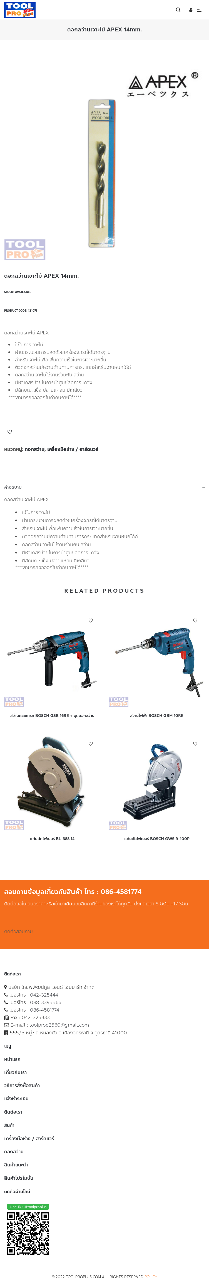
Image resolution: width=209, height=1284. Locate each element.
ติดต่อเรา (13, 1112)
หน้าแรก (12, 1059)
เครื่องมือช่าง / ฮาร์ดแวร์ (72, 449)
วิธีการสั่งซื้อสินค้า (22, 1085)
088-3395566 (45, 1002)
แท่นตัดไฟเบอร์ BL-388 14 (52, 839)
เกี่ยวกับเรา (15, 1072)
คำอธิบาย (13, 487)
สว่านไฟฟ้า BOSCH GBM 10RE (156, 716)
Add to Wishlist (9, 432)
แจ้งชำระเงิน (16, 1098)
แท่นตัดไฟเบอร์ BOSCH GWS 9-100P (157, 839)
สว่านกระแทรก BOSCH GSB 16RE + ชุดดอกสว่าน (52, 716)
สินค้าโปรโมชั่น (18, 1178)
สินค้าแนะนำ (16, 1164)
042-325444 (44, 995)
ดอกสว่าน (34, 449)
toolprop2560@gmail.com (59, 1025)
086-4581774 (44, 1010)
